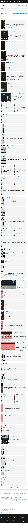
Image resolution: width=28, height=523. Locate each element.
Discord (8, 521)
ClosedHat (20, 228)
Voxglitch (19, 280)
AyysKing (9, 249)
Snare (6, 114)
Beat (13, 259)
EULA (21, 518)
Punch (8, 301)
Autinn (5, 301)
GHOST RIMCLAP (12, 41)
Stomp (8, 311)
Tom (19, 104)
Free (19, 13)
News (1, 520)
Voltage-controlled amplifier (18, 368)
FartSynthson (13, 384)
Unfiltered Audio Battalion (17, 96)
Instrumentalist (7, 384)
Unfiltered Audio (15, 93)
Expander (4, 400)
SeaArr (10, 155)
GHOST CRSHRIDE (13, 21)
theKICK (10, 290)
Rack (8, 1)
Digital (15, 100)
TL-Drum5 (17, 436)
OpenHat (20, 176)
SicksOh (8, 135)
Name (15, 16)
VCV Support (18, 501)
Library (11, 1)
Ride (19, 166)
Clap (5, 238)
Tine (12, 270)
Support (18, 1)
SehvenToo (11, 145)
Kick (5, 187)
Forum (8, 517)
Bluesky (8, 520)
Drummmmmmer (11, 321)
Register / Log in (24, 1)
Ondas (4, 394)
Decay (6, 363)
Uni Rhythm (19, 332)
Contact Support (23, 517)
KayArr (8, 207)
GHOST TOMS (15, 31)
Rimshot (6, 166)
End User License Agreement (22, 499)
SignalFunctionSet (8, 259)
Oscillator (21, 379)
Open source (24, 13)
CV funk (7, 373)
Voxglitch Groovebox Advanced (21, 283)
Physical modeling (16, 79)
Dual (11, 27)
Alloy (10, 373)
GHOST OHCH (13, 52)
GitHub (14, 517)
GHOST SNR (11, 62)
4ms (3, 104)
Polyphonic (8, 316)
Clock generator (19, 338)
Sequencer (6, 266)
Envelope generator (20, 100)
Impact (11, 83)
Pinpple (8, 425)
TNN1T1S (7, 21)
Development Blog (15, 518)
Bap (6, 394)
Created (20, 16)
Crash (6, 228)
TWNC (9, 415)
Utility (3, 368)
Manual (15, 1)
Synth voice (11, 79)
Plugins (18, 5)
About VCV (22, 521)
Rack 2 (1, 517)
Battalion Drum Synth (15, 97)
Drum (6, 27)
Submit (8, 83)
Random (25, 16)
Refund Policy (17, 500)
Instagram (8, 518)
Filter (5, 275)
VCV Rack (8, 493)
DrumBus (10, 353)
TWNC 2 (10, 404)
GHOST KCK (13, 72)
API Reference (15, 520)
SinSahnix (9, 124)
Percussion (7, 176)
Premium (15, 13)
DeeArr (8, 218)
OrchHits (6, 104)
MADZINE (6, 290)
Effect (18, 379)
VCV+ (1, 518)
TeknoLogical (12, 436)
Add (10, 33)
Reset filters (24, 5)
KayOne (8, 197)
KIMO (21, 394)
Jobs (21, 520)
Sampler (9, 27)
